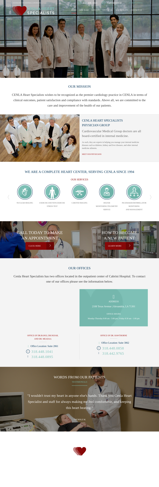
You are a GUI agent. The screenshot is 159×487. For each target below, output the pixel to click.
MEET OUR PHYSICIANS (91, 154)
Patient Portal (136, 3)
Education (107, 10)
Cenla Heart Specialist (33, 11)
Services (95, 10)
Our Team (84, 10)
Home (74, 10)
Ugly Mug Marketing (86, 468)
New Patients (122, 10)
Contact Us (136, 10)
